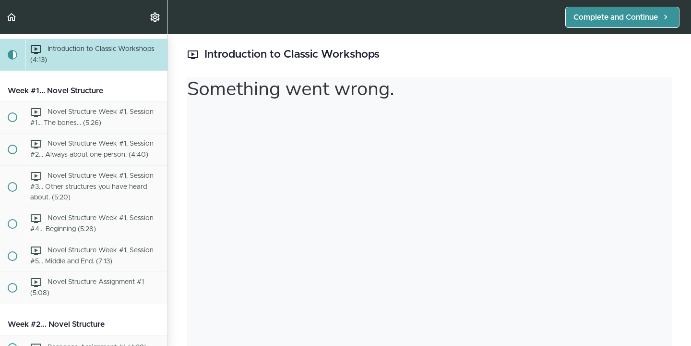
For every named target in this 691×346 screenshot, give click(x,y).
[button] (12, 17)
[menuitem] (155, 17)
